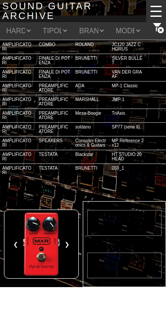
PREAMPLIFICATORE (54, 88)
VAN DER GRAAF (127, 74)
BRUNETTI (86, 58)
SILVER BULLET (127, 60)
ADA (80, 85)
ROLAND (84, 44)
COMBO (47, 44)
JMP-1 (118, 99)
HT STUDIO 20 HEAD (127, 156)
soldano (83, 126)
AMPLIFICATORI (16, 46)
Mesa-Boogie (88, 113)
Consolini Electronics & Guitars (90, 143)
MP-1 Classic (125, 85)
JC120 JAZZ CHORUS (126, 46)
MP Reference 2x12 (128, 143)
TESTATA (48, 154)
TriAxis (118, 113)
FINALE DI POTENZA (54, 60)
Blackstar (84, 154)
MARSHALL (87, 99)
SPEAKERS (51, 140)
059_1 (118, 168)
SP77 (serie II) (126, 126)
